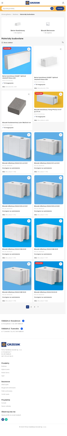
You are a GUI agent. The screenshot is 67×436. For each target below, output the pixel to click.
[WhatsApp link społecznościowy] (6, 421)
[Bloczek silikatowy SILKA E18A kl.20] (16, 234)
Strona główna (6, 14)
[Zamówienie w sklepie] (62, 42)
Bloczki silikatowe (7, 167)
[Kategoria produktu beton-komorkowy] (17, 27)
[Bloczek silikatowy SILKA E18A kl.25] (48, 234)
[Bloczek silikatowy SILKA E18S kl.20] (16, 277)
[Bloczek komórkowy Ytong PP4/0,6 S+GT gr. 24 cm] (48, 100)
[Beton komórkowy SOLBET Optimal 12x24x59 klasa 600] (16, 60)
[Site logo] (33, 3)
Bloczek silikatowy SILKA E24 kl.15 (46, 294)
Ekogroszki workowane (8, 390)
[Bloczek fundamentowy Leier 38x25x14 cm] (16, 106)
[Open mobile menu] (2, 3)
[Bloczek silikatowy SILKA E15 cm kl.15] (48, 148)
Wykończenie (5, 371)
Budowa (15, 14)
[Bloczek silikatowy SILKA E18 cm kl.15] (16, 191)
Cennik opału (5, 396)
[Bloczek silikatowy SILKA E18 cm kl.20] (48, 191)
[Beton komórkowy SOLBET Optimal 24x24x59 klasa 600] (48, 61)
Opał (2, 378)
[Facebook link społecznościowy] (2, 421)
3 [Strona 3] (34, 309)
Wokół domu (5, 374)
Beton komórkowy (8, 80)
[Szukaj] (27, 8)
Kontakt (60, 8)
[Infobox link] (12, 323)
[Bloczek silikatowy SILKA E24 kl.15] (48, 277)
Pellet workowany (6, 393)
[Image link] (10, 346)
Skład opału (5, 386)
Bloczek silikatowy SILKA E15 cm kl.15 (47, 165)
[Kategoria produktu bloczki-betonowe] (47, 27)
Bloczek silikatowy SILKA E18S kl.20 (15, 294)
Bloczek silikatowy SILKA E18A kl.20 (15, 251)
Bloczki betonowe (7, 127)
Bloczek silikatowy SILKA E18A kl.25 (46, 251)
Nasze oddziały (6, 408)
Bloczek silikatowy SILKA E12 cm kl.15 (15, 165)
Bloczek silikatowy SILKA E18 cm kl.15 (15, 208)
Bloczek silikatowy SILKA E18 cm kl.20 (47, 208)
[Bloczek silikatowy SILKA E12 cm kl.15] (16, 148)
